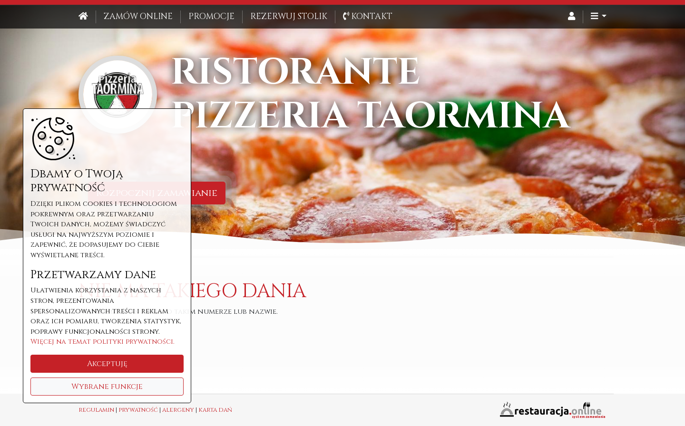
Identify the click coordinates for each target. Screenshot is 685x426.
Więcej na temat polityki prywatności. (102, 341)
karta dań (215, 410)
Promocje (211, 16)
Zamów (138, 16)
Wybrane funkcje (107, 386)
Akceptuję (107, 363)
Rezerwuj (288, 16)
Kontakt (367, 16)
